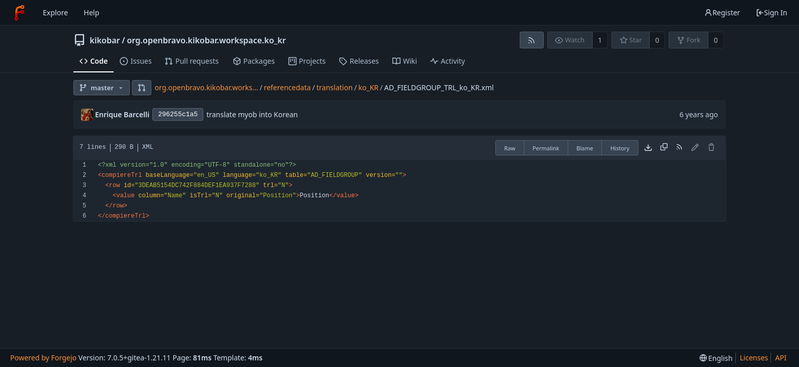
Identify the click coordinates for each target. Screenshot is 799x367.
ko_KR (368, 87)
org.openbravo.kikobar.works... (206, 87)
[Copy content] (664, 147)
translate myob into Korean (252, 114)
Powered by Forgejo (43, 357)
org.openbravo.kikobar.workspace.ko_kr (206, 40)
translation (334, 87)
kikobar (105, 40)
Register (722, 12)
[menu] (716, 358)
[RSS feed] (532, 40)
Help (91, 12)
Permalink (545, 148)
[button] (141, 87)
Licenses (754, 357)
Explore (55, 12)
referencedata (287, 87)
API (780, 357)
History (619, 148)
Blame (584, 148)
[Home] (19, 13)
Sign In (771, 12)
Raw (509, 148)
